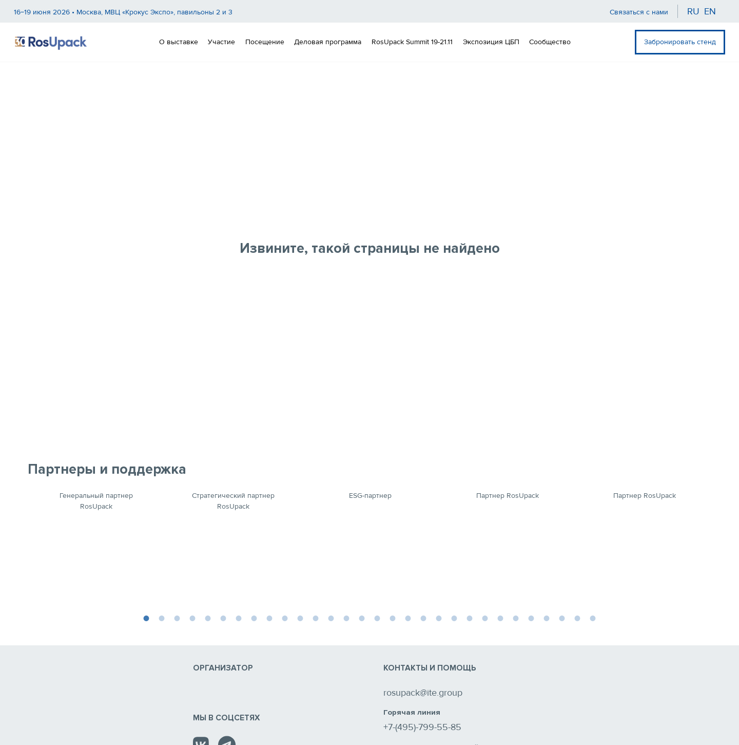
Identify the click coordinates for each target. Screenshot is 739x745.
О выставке (178, 42)
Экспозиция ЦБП (491, 42)
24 (500, 617)
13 (331, 617)
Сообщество (550, 42)
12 (315, 617)
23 (485, 617)
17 (392, 617)
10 (285, 617)
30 (593, 617)
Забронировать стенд (680, 42)
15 (362, 617)
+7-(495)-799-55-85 (422, 727)
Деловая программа (327, 42)
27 (546, 617)
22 (469, 617)
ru (693, 11)
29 (577, 617)
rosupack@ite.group (422, 692)
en (710, 11)
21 (454, 617)
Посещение (264, 42)
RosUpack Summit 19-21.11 (412, 42)
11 (300, 617)
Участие (221, 42)
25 (516, 617)
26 (531, 617)
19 (423, 617)
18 (408, 617)
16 (377, 617)
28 (562, 617)
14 (346, 617)
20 (439, 617)
